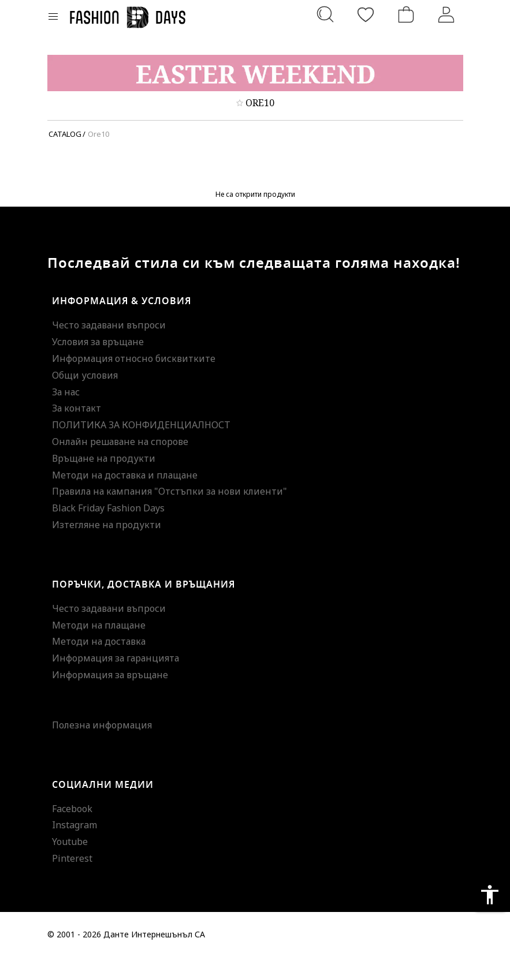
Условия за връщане (98, 341)
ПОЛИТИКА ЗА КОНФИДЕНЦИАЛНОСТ (141, 424)
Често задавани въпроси (109, 325)
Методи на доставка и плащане (125, 475)
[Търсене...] (325, 14)
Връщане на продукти (103, 458)
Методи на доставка (99, 641)
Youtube (70, 841)
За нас (66, 392)
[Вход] (446, 14)
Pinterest (72, 858)
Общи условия (85, 375)
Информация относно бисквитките (133, 358)
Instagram (74, 824)
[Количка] (406, 14)
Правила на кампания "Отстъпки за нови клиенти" (169, 491)
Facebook (72, 808)
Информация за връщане (110, 674)
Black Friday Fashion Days (108, 508)
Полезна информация (102, 725)
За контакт (76, 408)
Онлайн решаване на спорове (120, 441)
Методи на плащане (99, 625)
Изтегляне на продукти (106, 524)
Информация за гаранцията (115, 658)
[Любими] (365, 14)
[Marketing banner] (255, 73)
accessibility (489, 894)
